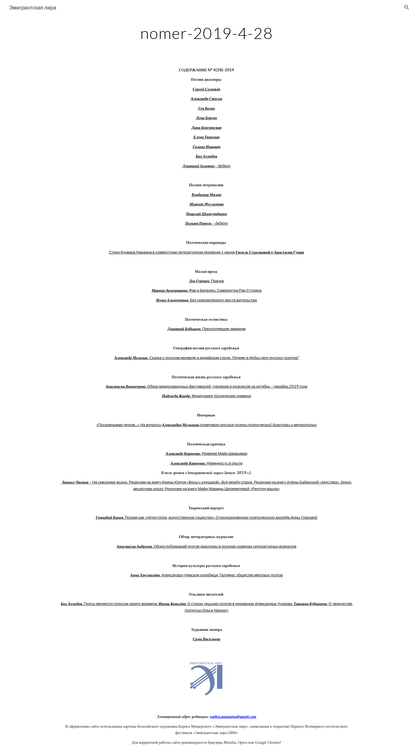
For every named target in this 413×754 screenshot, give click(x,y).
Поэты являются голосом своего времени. (121, 603)
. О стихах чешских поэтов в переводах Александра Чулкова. (239, 603)
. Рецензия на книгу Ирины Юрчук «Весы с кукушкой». (174, 482)
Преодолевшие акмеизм (223, 328)
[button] (406, 7)
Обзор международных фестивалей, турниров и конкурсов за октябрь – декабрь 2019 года (227, 386)
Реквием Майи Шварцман (224, 453)
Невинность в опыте (225, 463)
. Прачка (216, 281)
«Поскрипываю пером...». (118, 425)
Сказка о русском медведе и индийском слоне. (190, 357)
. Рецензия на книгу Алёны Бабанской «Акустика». (296, 482)
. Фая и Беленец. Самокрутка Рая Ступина (225, 290)
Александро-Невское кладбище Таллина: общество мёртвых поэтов (222, 575)
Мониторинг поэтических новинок (221, 396)
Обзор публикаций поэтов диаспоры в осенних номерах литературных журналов (225, 546)
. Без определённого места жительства (222, 300)
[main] (206, 33)
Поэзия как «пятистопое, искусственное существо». (170, 517)
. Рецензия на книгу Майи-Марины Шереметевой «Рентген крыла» (221, 488)
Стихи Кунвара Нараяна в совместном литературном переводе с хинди (172, 252)
